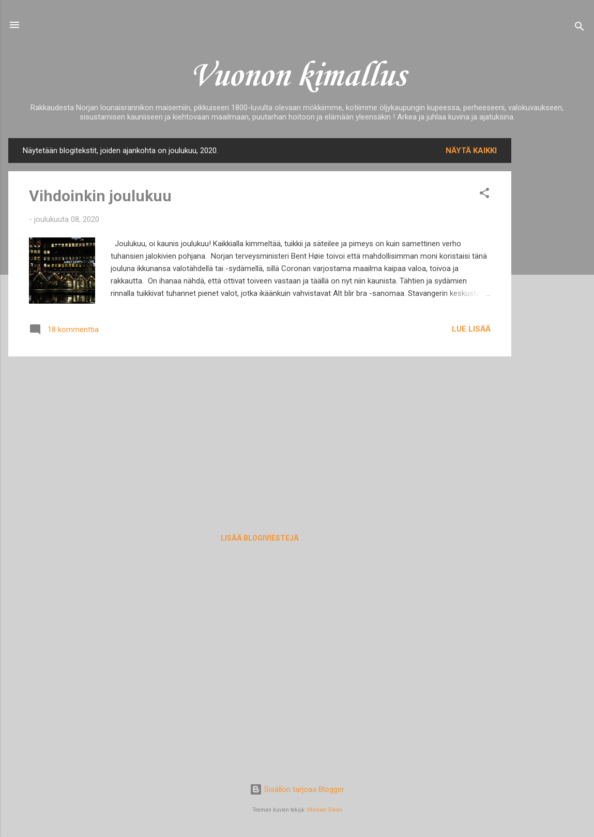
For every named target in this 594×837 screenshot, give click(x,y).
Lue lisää (471, 329)
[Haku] (579, 28)
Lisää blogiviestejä (260, 538)
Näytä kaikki (471, 150)
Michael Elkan (324, 809)
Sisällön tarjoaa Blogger (297, 789)
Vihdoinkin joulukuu (100, 196)
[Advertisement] (553, 293)
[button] (484, 195)
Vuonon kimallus (297, 76)
